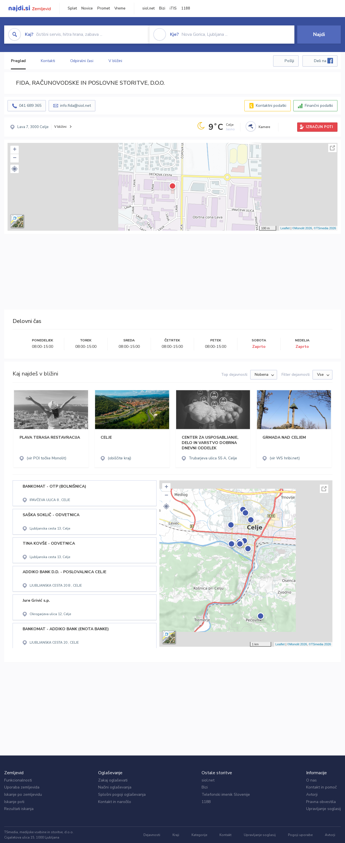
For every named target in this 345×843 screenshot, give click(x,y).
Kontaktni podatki (271, 105)
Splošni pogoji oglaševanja (122, 794)
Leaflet (285, 228)
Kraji (175, 835)
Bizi (162, 8)
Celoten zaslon (332, 148)
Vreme (120, 8)
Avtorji (312, 794)
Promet (103, 8)
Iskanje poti (14, 801)
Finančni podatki (319, 105)
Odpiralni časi (82, 60)
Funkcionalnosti (18, 780)
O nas (311, 780)
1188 (185, 8)
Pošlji (289, 60)
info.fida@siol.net (75, 105)
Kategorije (199, 835)
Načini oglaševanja (114, 787)
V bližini (115, 60)
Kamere (264, 127)
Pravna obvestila (321, 801)
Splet (72, 8)
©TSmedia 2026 (325, 228)
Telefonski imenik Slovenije (226, 794)
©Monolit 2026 (302, 228)
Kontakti (48, 60)
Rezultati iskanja (19, 808)
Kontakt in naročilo (114, 801)
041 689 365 (30, 105)
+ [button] (14, 150)
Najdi (319, 34)
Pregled (18, 60)
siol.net (148, 8)
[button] (14, 169)
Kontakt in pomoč (321, 787)
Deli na (323, 60)
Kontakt (225, 835)
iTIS (173, 8)
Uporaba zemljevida (21, 787)
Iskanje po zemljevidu (23, 794)
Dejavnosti (151, 835)
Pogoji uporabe (300, 835)
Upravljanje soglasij (323, 808)
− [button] (14, 158)
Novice (87, 8)
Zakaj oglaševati (112, 780)
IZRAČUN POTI (319, 126)
